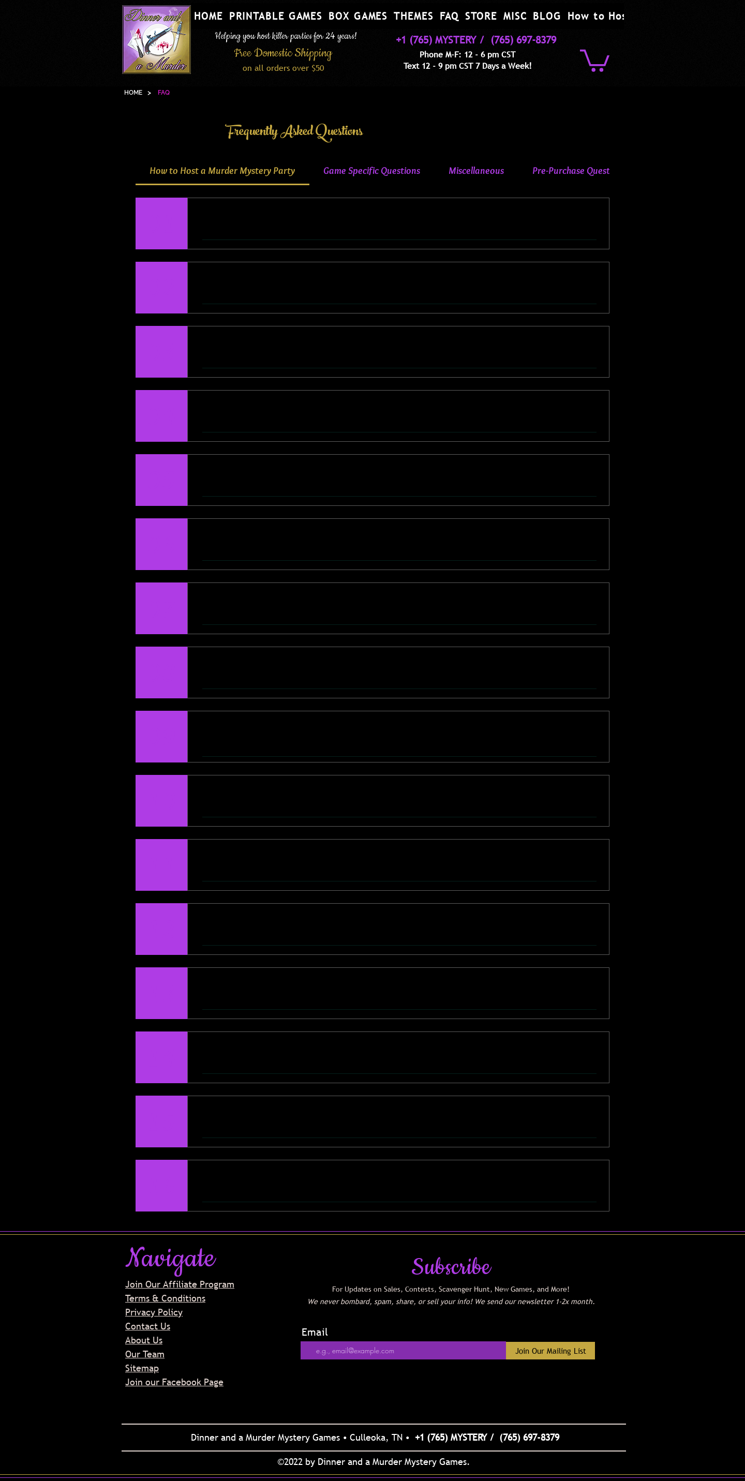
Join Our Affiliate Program (179, 1284)
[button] (276, 16)
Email (315, 1332)
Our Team (145, 1354)
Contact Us (147, 1326)
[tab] (222, 171)
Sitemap (142, 1368)
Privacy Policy (154, 1312)
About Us (143, 1340)
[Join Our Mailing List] (550, 1350)
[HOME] (133, 92)
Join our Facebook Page (174, 1382)
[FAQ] (164, 92)
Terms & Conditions (165, 1298)
